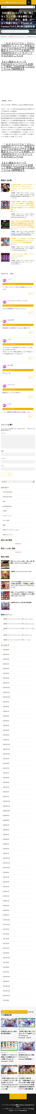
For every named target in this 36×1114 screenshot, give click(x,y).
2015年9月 (6, 962)
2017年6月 (6, 934)
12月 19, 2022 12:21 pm (9, 325)
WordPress (23, 1110)
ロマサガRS (6, 520)
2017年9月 (6, 929)
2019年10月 (6, 867)
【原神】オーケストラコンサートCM (21, 571)
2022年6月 (6, 716)
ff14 (4, 501)
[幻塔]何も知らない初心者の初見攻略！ (22, 602)
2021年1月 (6, 796)
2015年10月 (6, 957)
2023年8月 (6, 649)
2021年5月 (6, 777)
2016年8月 (6, 953)
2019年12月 (6, 858)
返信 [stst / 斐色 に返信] (30, 377)
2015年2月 (6, 972)
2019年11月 (6, 863)
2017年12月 (6, 920)
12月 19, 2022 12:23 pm (9, 344)
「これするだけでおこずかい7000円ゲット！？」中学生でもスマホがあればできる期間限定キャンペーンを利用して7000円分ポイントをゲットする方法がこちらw (18, 49)
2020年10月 (6, 811)
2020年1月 (6, 853)
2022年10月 (6, 697)
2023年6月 (6, 659)
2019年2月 (6, 891)
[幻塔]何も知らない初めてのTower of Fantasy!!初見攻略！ (26, 1057)
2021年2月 (6, 792)
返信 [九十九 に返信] (30, 416)
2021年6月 (6, 773)
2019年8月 (6, 872)
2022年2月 (6, 735)
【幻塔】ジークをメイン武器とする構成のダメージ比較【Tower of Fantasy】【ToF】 (9, 1058)
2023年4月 (6, 668)
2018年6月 (6, 905)
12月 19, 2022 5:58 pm (9, 409)
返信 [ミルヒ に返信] (30, 358)
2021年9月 (6, 758)
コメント (3, 433)
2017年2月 (6, 943)
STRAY (5, 511)
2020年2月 (6, 848)
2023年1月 (6, 683)
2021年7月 (6, 768)
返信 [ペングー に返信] (30, 293)
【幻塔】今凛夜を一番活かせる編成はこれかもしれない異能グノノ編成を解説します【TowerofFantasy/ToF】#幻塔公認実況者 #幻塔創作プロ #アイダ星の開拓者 (23, 205)
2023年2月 (6, 678)
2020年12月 (6, 801)
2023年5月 (6, 664)
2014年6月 (6, 981)
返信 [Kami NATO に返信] (30, 332)
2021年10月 (6, 754)
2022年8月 (6, 706)
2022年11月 (6, 692)
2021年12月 (6, 744)
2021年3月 (6, 787)
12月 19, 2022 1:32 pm (9, 370)
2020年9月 (6, 815)
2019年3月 (6, 886)
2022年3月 (6, 730)
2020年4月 (6, 839)
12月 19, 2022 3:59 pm (9, 389)
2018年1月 (6, 915)
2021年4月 (6, 782)
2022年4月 (6, 725)
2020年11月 (6, 806)
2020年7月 (6, 825)
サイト (3, 466)
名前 (2, 451)
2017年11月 (6, 924)
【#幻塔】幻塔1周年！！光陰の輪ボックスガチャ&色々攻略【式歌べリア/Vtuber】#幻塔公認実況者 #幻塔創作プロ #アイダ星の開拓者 (27, 1083)
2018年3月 (6, 910)
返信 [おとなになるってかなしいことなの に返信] (30, 313)
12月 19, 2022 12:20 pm (9, 305)
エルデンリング (7, 515)
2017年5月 (6, 938)
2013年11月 (6, 991)
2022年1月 (6, 739)
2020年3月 (6, 844)
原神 (4, 525)
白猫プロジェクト (8, 534)
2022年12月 (6, 687)
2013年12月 (6, 986)
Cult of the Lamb (7, 492)
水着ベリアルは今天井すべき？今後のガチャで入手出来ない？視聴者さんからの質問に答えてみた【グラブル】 (22, 594)
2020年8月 (6, 820)
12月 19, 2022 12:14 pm (9, 284)
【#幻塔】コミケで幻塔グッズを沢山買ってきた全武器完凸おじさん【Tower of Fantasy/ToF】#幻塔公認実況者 (22, 240)
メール (3, 458)
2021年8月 (6, 763)
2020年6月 (6, 829)
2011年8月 (6, 1000)
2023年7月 (6, 654)
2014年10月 (6, 976)
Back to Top (18, 1097)
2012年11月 (6, 995)
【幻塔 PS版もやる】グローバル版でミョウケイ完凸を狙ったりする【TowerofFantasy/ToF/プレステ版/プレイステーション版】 (9, 1083)
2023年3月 (6, 673)
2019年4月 (6, 882)
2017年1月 (6, 948)
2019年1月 (6, 896)
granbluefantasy (7, 506)
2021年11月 (6, 749)
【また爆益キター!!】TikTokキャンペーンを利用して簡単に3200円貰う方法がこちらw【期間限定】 (18, 65)
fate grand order (7, 496)
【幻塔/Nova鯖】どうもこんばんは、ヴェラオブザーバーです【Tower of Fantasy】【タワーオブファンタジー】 (23, 186)
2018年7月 (6, 901)
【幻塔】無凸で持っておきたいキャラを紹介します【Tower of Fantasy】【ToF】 (27, 1034)
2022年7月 (6, 711)
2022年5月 (6, 721)
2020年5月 (6, 834)
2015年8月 (6, 967)
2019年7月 (6, 877)
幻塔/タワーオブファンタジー (19, 31)
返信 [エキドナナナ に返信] (30, 397)
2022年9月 (6, 702)
